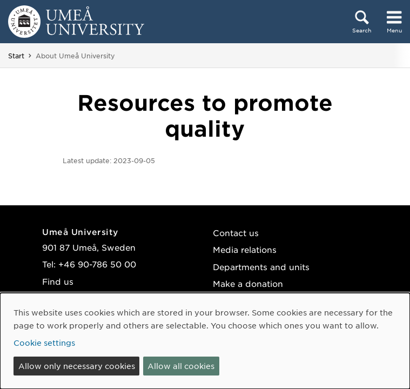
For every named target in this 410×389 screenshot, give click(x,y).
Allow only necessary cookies (76, 366)
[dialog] (205, 341)
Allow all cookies (180, 366)
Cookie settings (44, 342)
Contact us (236, 232)
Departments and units (261, 266)
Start (16, 55)
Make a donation (248, 283)
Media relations (245, 249)
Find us (57, 281)
